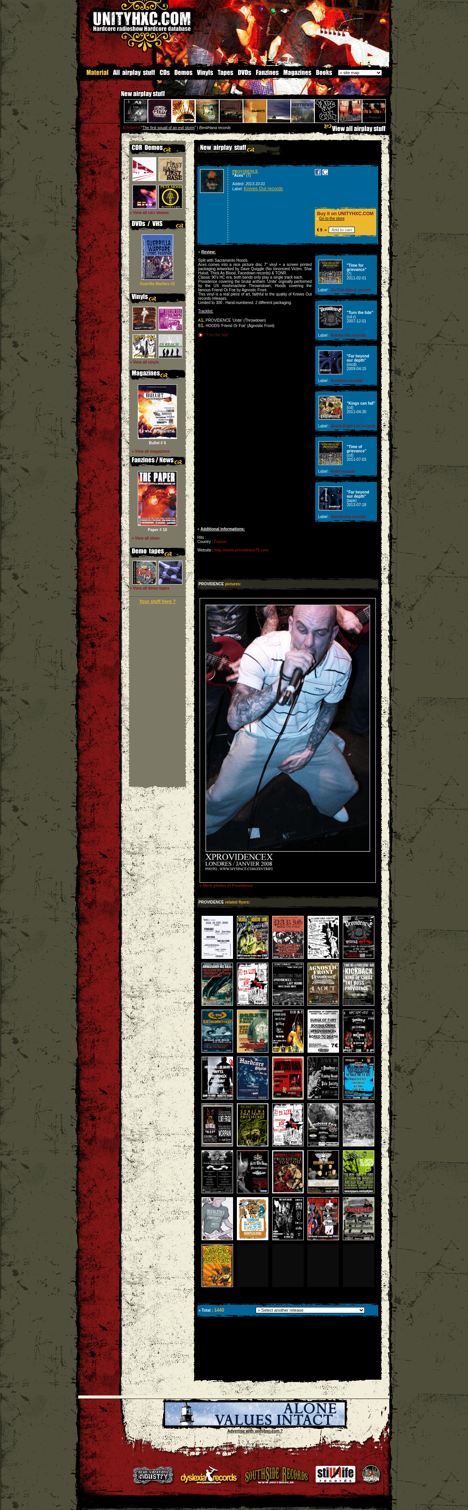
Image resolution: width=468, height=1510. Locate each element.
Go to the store (331, 218)
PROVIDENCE (245, 171)
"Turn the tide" (217, 335)
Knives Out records (263, 188)
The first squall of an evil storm (168, 128)
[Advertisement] (287, 1374)
